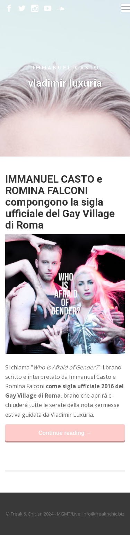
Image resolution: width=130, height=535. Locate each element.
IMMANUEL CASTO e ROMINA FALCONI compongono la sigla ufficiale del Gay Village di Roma (60, 202)
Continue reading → (65, 433)
